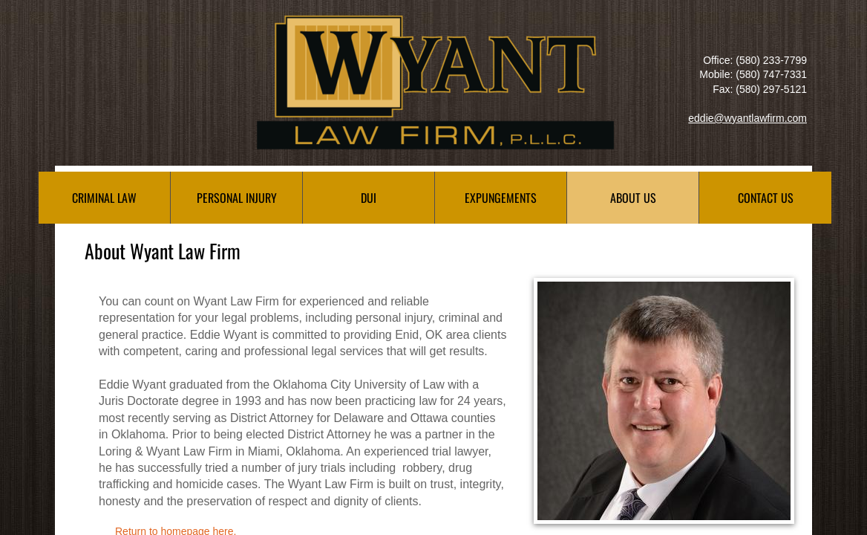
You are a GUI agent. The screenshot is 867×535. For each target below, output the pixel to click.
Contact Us (766, 198)
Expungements (501, 198)
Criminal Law (104, 198)
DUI (368, 198)
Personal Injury (237, 198)
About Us (633, 198)
